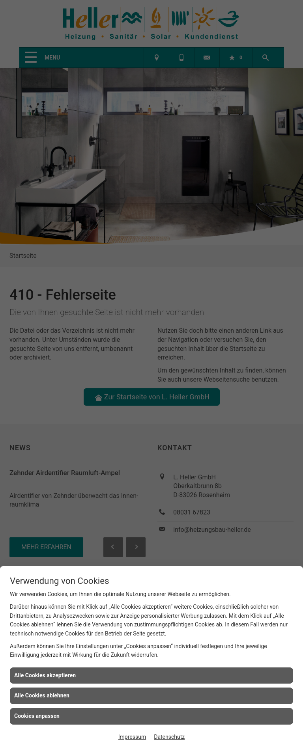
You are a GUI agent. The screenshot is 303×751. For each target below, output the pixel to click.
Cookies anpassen (37, 716)
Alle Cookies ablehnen (41, 695)
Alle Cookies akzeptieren (45, 675)
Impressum (132, 737)
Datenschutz (169, 737)
